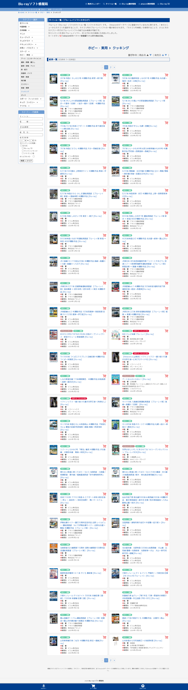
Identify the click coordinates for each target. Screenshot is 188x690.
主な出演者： (31, 128)
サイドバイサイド (30, 151)
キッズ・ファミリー (27, 102)
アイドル (23, 106)
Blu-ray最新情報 (127, 4)
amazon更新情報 (146, 4)
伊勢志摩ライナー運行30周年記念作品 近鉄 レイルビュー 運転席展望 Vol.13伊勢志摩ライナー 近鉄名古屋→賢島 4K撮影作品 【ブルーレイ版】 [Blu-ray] (83, 525)
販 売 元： (31, 133)
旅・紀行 (24, 69)
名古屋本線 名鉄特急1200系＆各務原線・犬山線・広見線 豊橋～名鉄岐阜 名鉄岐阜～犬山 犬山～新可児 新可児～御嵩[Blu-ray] (145, 551)
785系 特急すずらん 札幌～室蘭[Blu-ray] (139, 126)
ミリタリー (25, 84)
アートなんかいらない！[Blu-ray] (136, 379)
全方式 (23, 146)
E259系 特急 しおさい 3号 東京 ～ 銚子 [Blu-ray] (81, 216)
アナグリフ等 (28, 153)
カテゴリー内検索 (31, 112)
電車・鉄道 (25, 77)
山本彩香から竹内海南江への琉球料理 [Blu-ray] (142, 640)
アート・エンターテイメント (31, 58)
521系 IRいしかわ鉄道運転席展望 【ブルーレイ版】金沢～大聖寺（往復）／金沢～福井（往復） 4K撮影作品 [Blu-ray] (82, 103)
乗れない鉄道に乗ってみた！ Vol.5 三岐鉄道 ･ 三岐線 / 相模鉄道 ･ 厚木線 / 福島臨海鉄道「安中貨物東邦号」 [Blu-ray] (83, 475)
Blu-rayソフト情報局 (33, 3)
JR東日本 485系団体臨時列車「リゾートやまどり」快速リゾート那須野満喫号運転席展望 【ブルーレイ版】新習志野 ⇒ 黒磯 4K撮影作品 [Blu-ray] (144, 264)
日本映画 (23, 30)
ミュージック (25, 37)
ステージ (23, 51)
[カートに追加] (104, 75)
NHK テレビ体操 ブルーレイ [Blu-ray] (138, 334)
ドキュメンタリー (26, 44)
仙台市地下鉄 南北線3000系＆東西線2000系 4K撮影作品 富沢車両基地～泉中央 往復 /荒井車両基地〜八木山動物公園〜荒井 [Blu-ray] (145, 500)
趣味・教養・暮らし (28, 62)
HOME (22, 12)
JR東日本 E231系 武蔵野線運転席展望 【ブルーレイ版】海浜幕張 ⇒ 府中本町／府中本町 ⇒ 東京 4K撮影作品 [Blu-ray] (82, 289)
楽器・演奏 (25, 88)
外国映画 (23, 27)
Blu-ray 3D (163, 4)
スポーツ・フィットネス (29, 99)
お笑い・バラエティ (27, 48)
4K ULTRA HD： (27, 156)
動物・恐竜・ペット (28, 66)
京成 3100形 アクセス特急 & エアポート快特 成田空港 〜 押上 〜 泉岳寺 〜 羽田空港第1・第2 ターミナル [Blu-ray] (82, 500)
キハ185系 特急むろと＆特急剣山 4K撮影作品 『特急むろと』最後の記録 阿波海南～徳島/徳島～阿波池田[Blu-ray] (83, 427)
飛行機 (23, 80)
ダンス (23, 95)
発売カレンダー (93, 4)
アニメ (22, 34)
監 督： (31, 122)
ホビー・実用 (45, 12)
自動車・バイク (26, 73)
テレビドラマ (25, 41)
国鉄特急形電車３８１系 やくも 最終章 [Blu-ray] (80, 573)
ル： (31, 117)
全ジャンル (24, 23)
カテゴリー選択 (31, 19)
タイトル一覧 (110, 4)
